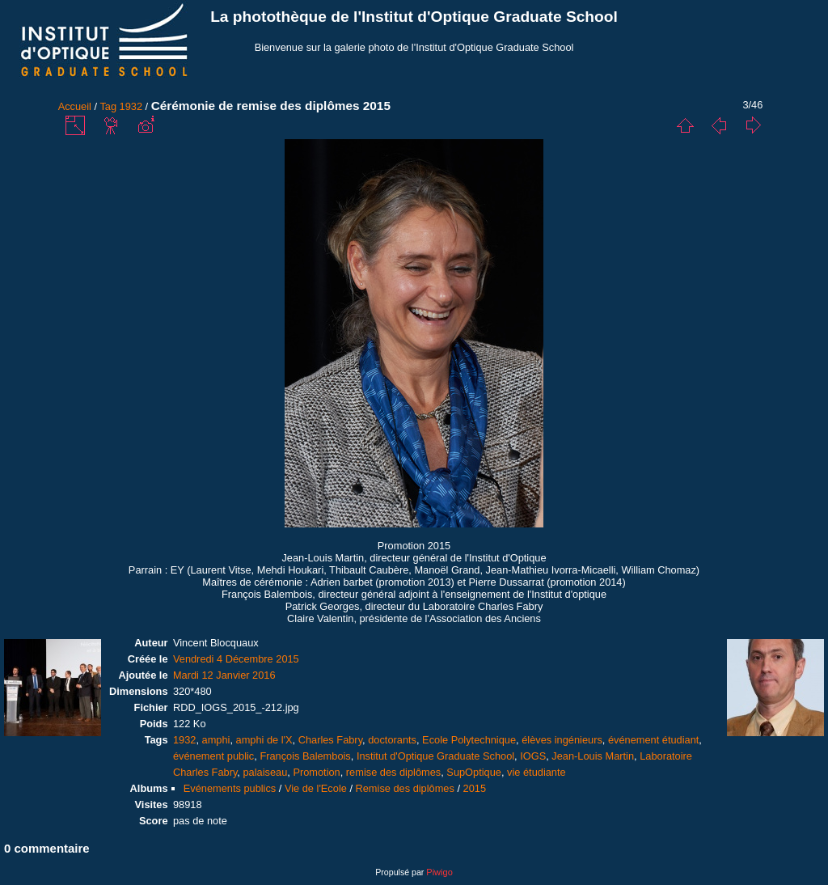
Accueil (74, 106)
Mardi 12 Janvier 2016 (224, 675)
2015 (474, 788)
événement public (213, 756)
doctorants (392, 740)
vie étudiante (536, 772)
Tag (107, 106)
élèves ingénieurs (562, 740)
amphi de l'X (264, 740)
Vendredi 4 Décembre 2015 (236, 659)
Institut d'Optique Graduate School (435, 756)
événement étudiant (653, 740)
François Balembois (305, 756)
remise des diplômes (393, 772)
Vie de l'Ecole (316, 788)
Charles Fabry (330, 740)
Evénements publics (230, 788)
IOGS (533, 756)
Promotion (316, 772)
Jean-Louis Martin (592, 756)
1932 (131, 106)
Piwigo (439, 872)
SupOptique (473, 772)
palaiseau (265, 772)
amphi (216, 740)
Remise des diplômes (405, 788)
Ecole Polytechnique (469, 740)
